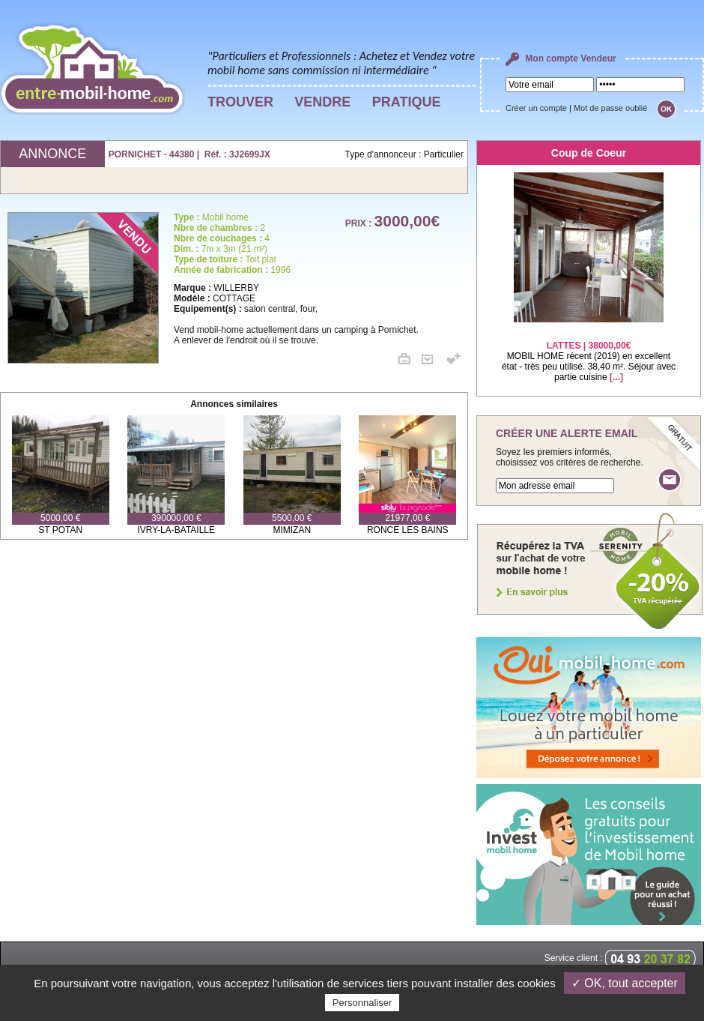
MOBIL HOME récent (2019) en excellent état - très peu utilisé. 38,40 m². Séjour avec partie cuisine (589, 352)
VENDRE (322, 101)
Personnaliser (362, 1002)
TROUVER (240, 101)
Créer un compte (536, 107)
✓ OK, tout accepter (624, 983)
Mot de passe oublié (610, 107)
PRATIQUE (406, 101)
